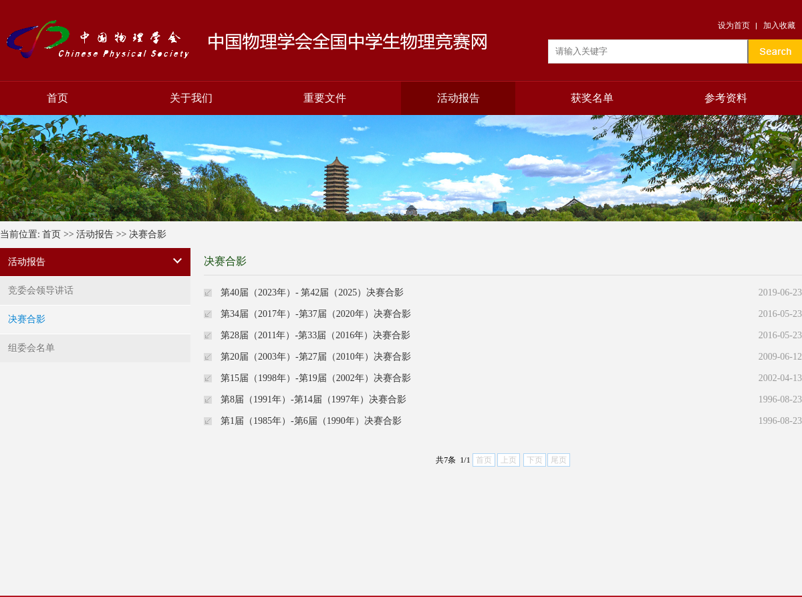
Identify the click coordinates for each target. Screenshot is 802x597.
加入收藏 (779, 25)
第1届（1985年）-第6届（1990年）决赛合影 (311, 421)
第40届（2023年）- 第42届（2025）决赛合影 (312, 292)
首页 (57, 98)
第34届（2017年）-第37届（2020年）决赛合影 (316, 314)
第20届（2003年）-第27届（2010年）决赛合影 (316, 357)
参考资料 (725, 98)
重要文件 (324, 98)
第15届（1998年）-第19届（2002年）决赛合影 (316, 378)
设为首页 (734, 25)
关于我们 (191, 98)
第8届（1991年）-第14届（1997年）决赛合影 (313, 399)
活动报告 (458, 98)
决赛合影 (147, 234)
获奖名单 (592, 98)
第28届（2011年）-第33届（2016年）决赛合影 (315, 335)
